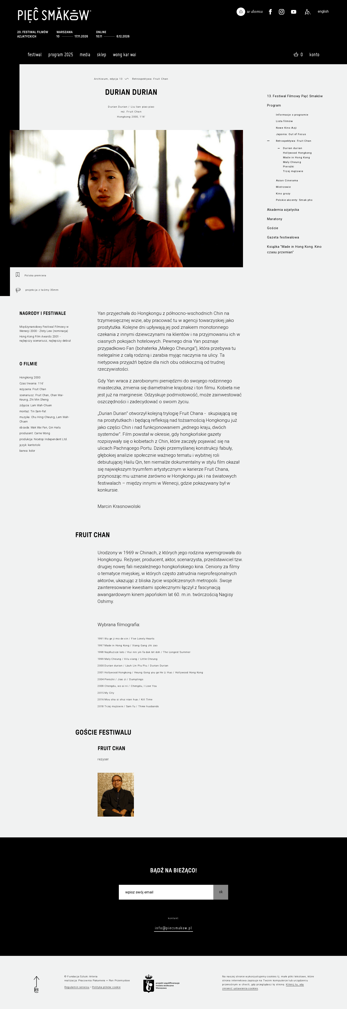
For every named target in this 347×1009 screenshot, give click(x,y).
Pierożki (288, 166)
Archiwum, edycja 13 (108, 78)
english (323, 11)
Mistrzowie (283, 186)
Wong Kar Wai (124, 56)
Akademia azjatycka (283, 210)
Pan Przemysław (119, 980)
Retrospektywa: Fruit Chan (293, 140)
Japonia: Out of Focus (291, 134)
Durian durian (292, 148)
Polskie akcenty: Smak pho (294, 199)
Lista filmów (284, 121)
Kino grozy (283, 193)
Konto (314, 54)
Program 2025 (60, 56)
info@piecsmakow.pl (173, 928)
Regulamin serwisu (76, 987)
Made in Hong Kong (296, 157)
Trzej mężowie (293, 171)
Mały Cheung (292, 162)
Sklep (101, 56)
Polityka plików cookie (106, 987)
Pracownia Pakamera (91, 980)
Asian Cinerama (287, 180)
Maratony (274, 219)
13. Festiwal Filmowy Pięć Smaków (295, 96)
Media (85, 56)
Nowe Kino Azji (286, 127)
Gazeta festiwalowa (283, 237)
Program (274, 105)
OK (221, 891)
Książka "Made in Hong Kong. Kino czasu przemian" (294, 249)
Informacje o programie (292, 114)
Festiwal (35, 56)
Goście (272, 228)
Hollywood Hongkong (297, 152)
